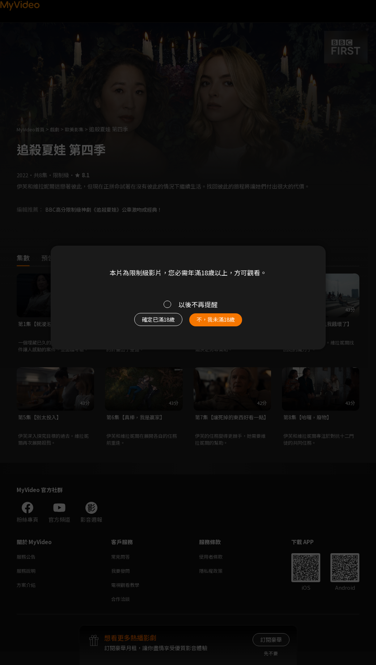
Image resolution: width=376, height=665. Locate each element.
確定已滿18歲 (150, 323)
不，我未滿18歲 (223, 323)
